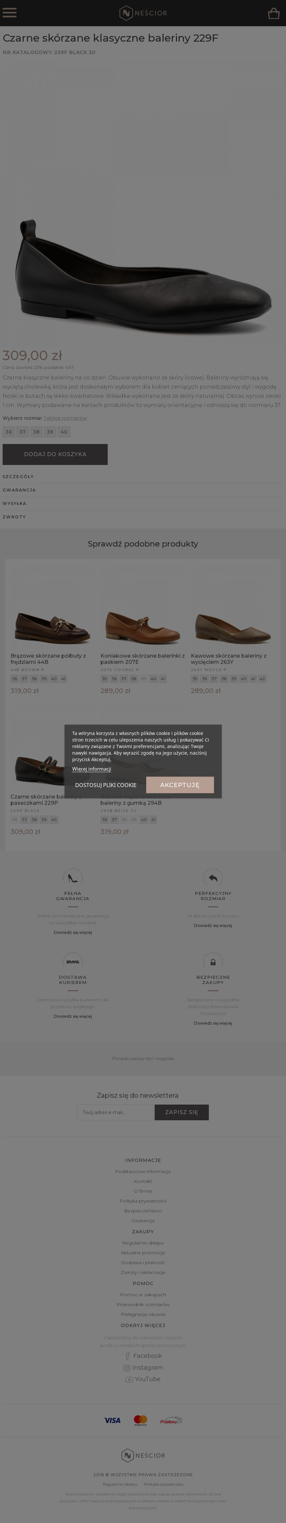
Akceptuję (180, 785)
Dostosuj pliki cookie (106, 785)
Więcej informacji (91, 768)
